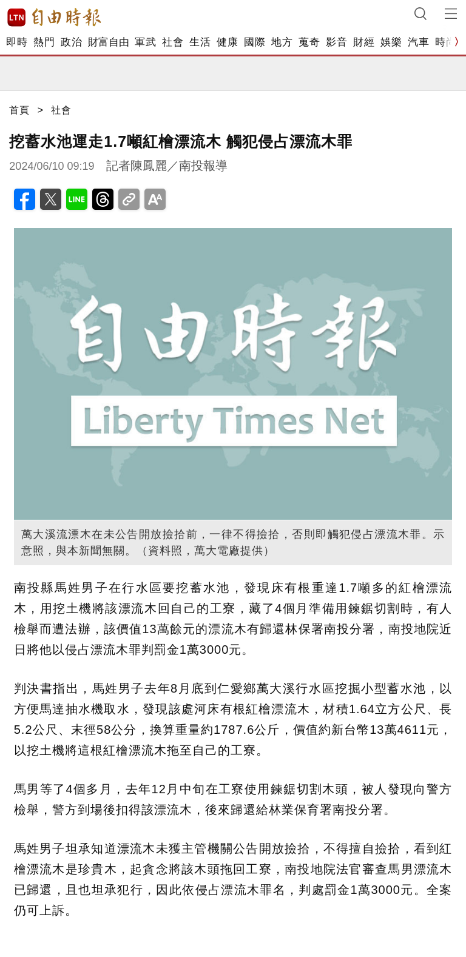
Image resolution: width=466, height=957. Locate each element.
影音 (336, 42)
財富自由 (108, 42)
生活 (200, 42)
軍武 (145, 42)
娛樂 (391, 42)
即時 (16, 42)
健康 (227, 42)
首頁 (19, 110)
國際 (254, 42)
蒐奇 (309, 42)
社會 (172, 42)
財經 (363, 42)
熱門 (44, 42)
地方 (281, 42)
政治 (71, 42)
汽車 (418, 42)
